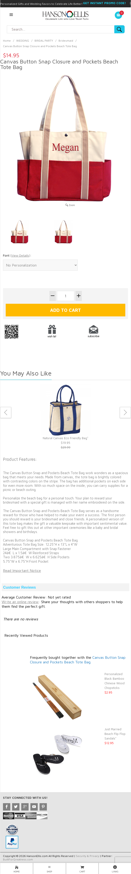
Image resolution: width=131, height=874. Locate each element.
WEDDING (22, 40)
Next (125, 412)
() (20, 255)
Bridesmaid (66, 40)
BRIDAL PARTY (44, 40)
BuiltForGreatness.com (18, 859)
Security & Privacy (87, 856)
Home (7, 40)
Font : (17, 255)
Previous (5, 412)
